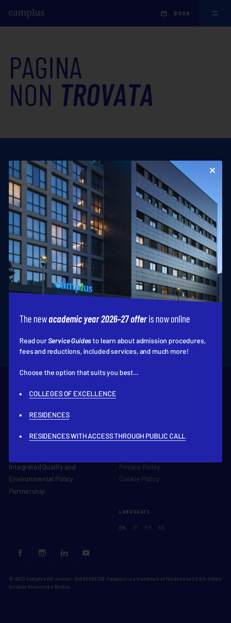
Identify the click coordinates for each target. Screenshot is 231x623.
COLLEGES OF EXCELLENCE (72, 393)
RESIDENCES (49, 414)
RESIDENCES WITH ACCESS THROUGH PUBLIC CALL (107, 436)
